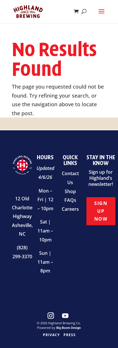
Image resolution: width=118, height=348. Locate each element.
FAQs (70, 200)
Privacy (51, 334)
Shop (70, 191)
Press (69, 334)
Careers (70, 209)
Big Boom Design (68, 328)
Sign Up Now (101, 211)
